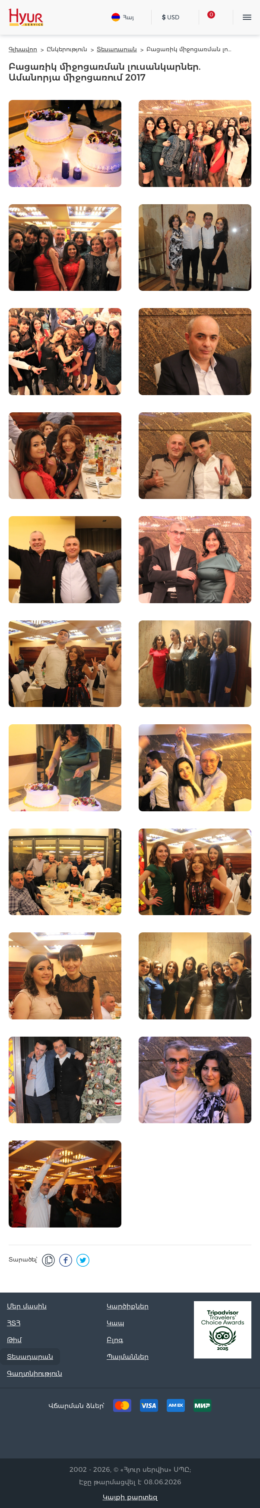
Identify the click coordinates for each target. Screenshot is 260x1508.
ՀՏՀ (13, 1323)
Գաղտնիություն (34, 1373)
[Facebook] (117, 1438)
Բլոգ (115, 1340)
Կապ (115, 1323)
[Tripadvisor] (90, 1438)
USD (170, 17)
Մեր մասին (27, 1306)
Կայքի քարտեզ (130, 1497)
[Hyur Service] (26, 17)
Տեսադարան (30, 1356)
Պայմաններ (128, 1356)
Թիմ (14, 1340)
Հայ (122, 17)
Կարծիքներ (128, 1306)
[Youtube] (170, 1438)
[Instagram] (143, 1438)
